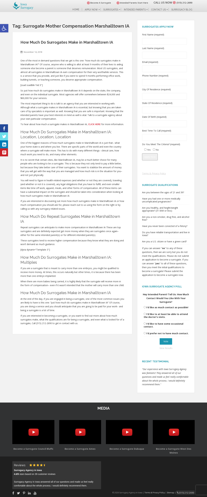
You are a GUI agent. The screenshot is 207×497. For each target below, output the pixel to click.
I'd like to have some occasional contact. (163, 325)
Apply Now (91, 9)
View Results (165, 348)
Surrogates (110, 9)
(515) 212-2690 (182, 2)
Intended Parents (135, 9)
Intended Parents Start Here (128, 2)
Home (75, 9)
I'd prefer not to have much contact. (167, 333)
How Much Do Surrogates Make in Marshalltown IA (66, 42)
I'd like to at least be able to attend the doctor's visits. (166, 316)
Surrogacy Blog (181, 9)
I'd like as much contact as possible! (167, 307)
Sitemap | (174, 492)
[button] (4, 28)
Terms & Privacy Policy (154, 173)
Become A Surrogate (95, 2)
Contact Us (158, 9)
